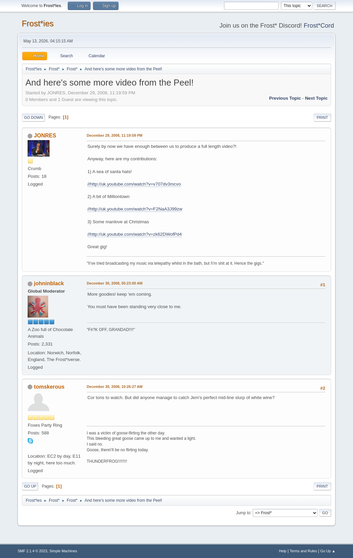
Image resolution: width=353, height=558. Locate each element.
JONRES (45, 135)
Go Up (30, 486)
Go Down (33, 118)
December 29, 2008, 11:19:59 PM (114, 135)
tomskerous (49, 387)
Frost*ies (38, 23)
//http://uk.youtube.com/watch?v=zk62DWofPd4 (134, 234)
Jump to (243, 512)
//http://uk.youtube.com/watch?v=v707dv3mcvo (134, 184)
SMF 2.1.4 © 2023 (32, 551)
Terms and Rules (303, 551)
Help (282, 551)
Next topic (316, 98)
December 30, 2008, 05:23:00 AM (114, 283)
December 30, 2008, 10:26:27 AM (114, 387)
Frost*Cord (318, 25)
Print (322, 118)
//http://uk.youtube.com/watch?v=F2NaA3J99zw (134, 208)
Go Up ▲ (327, 551)
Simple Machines (63, 551)
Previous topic (285, 98)
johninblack (49, 283)
